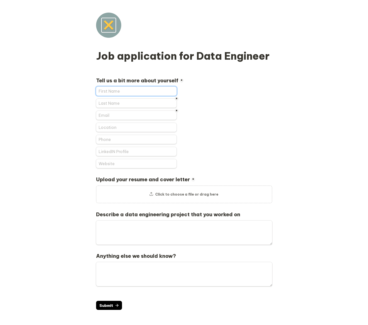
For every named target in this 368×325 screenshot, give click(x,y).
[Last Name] (136, 103)
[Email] (136, 115)
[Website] (136, 163)
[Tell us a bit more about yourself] (136, 91)
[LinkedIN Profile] (136, 151)
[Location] (136, 127)
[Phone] (136, 139)
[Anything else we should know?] (184, 274)
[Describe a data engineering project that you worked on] (184, 233)
